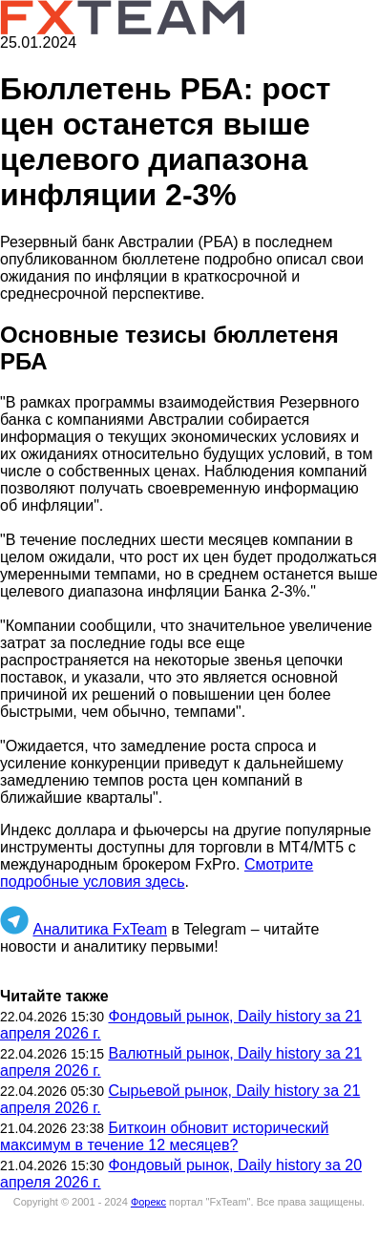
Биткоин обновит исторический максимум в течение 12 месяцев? (164, 1136)
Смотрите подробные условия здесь (156, 873)
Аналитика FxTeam (99, 929)
